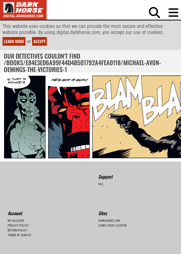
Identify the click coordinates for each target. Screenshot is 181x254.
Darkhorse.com (109, 221)
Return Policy (17, 230)
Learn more (14, 41)
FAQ (100, 184)
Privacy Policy (18, 225)
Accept (39, 41)
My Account (16, 221)
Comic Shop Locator (112, 225)
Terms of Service (19, 235)
